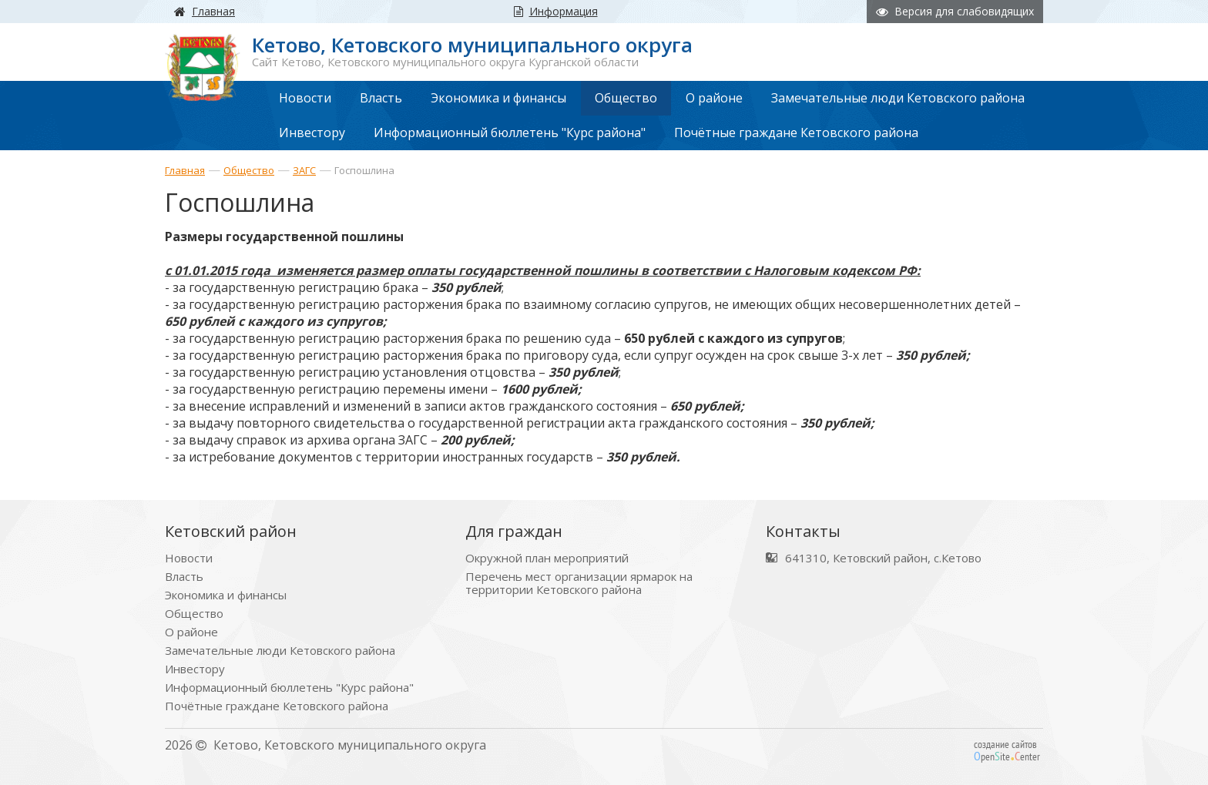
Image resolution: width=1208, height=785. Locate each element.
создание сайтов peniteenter (1007, 750)
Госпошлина (364, 170)
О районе (191, 632)
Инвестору (195, 669)
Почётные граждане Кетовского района (276, 706)
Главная (185, 170)
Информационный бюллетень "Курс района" (289, 687)
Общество (248, 170)
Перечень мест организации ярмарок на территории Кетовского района (579, 583)
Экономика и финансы (226, 595)
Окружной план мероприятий (547, 558)
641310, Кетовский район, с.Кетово (883, 558)
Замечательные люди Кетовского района (280, 650)
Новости (189, 558)
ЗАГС (304, 170)
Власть (184, 576)
